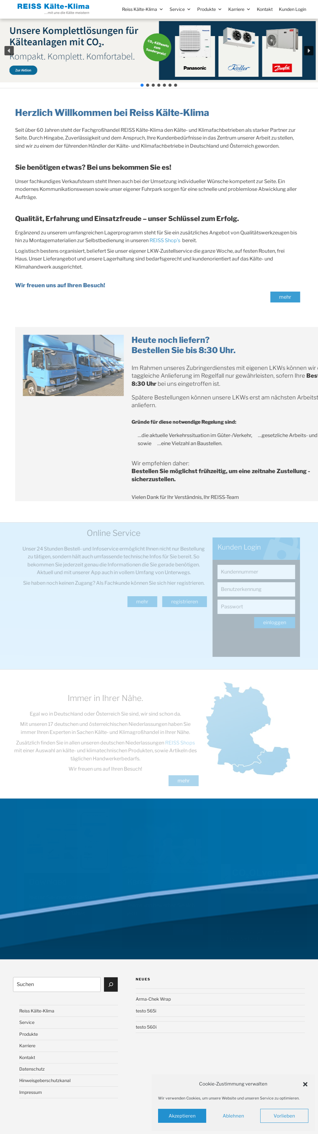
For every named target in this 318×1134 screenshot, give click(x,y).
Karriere (239, 9)
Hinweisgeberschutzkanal (44, 1080)
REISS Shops (178, 743)
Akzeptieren (182, 1116)
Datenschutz (32, 1069)
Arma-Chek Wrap (153, 999)
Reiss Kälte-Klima (142, 9)
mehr (284, 297)
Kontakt (265, 9)
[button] (305, 1084)
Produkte (209, 9)
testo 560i (146, 1027)
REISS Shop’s (163, 240)
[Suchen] (111, 984)
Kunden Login (292, 9)
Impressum (30, 1092)
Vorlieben (284, 1116)
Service (180, 9)
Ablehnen (233, 1116)
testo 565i (146, 1010)
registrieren (186, 602)
